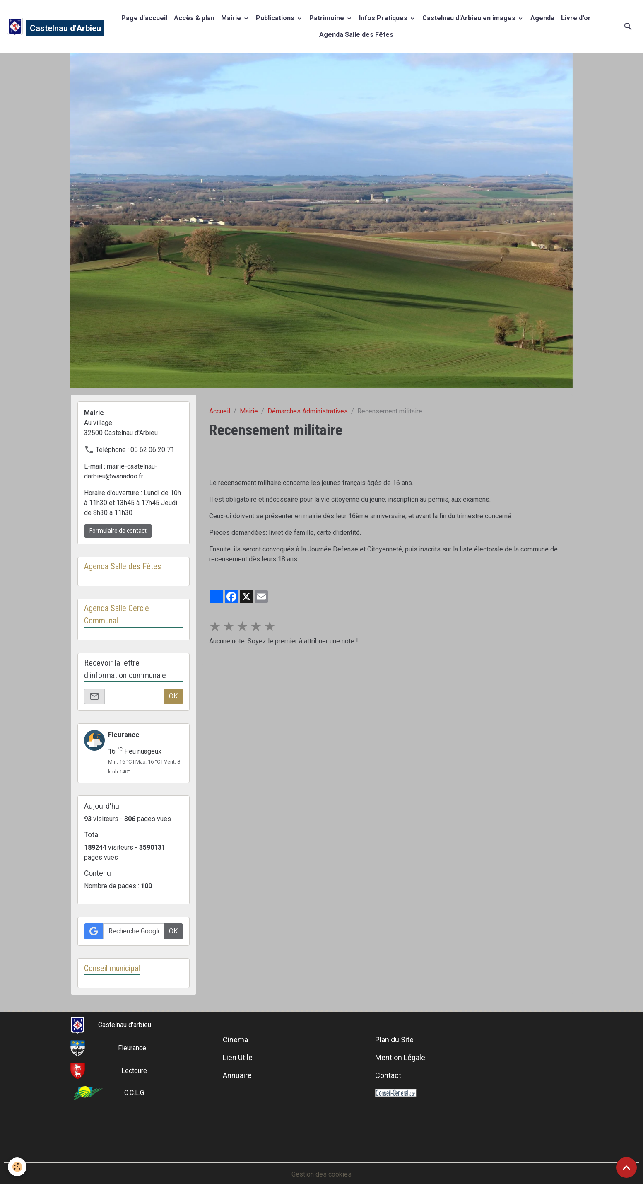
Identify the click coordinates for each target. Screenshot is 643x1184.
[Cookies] (17, 1166)
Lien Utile (238, 1058)
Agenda (542, 18)
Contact (388, 1075)
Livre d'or (576, 18)
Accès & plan (194, 18)
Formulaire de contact (118, 530)
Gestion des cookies (321, 1174)
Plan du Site (394, 1040)
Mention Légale (400, 1058)
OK (173, 696)
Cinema (235, 1040)
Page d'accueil (144, 18)
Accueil (219, 411)
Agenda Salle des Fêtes (356, 35)
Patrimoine (327, 18)
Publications (276, 18)
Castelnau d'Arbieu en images (469, 18)
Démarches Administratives (307, 411)
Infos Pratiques (384, 18)
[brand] (51, 26)
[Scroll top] (626, 1167)
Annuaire (237, 1075)
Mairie (232, 18)
